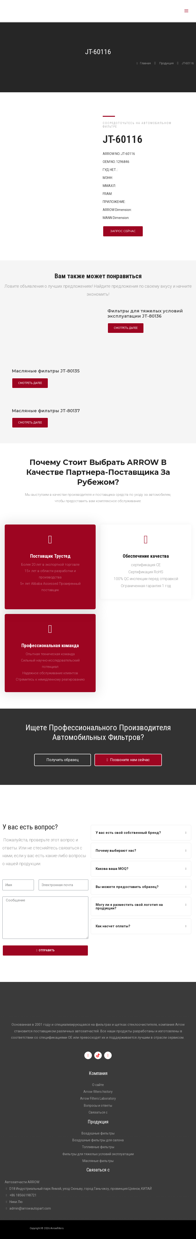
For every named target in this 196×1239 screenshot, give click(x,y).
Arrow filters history (98, 1092)
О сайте (98, 1085)
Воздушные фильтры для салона (98, 1140)
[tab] (141, 832)
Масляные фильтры (98, 1161)
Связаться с (98, 1112)
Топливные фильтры (98, 1147)
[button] (123, 231)
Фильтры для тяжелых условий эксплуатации (98, 1154)
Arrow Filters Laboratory (98, 1098)
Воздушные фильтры (98, 1133)
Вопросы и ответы (98, 1105)
